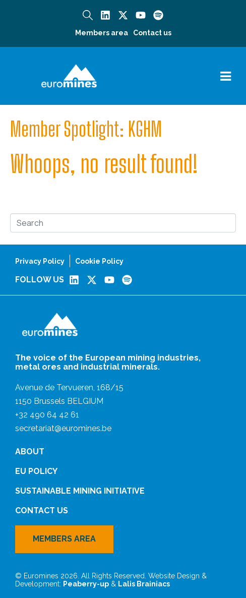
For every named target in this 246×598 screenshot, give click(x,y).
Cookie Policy (99, 261)
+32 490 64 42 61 (47, 415)
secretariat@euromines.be (63, 428)
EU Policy (36, 471)
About (29, 451)
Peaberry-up (86, 584)
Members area (101, 33)
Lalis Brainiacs (144, 584)
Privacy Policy (40, 261)
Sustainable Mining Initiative (80, 491)
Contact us (152, 33)
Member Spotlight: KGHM (86, 129)
